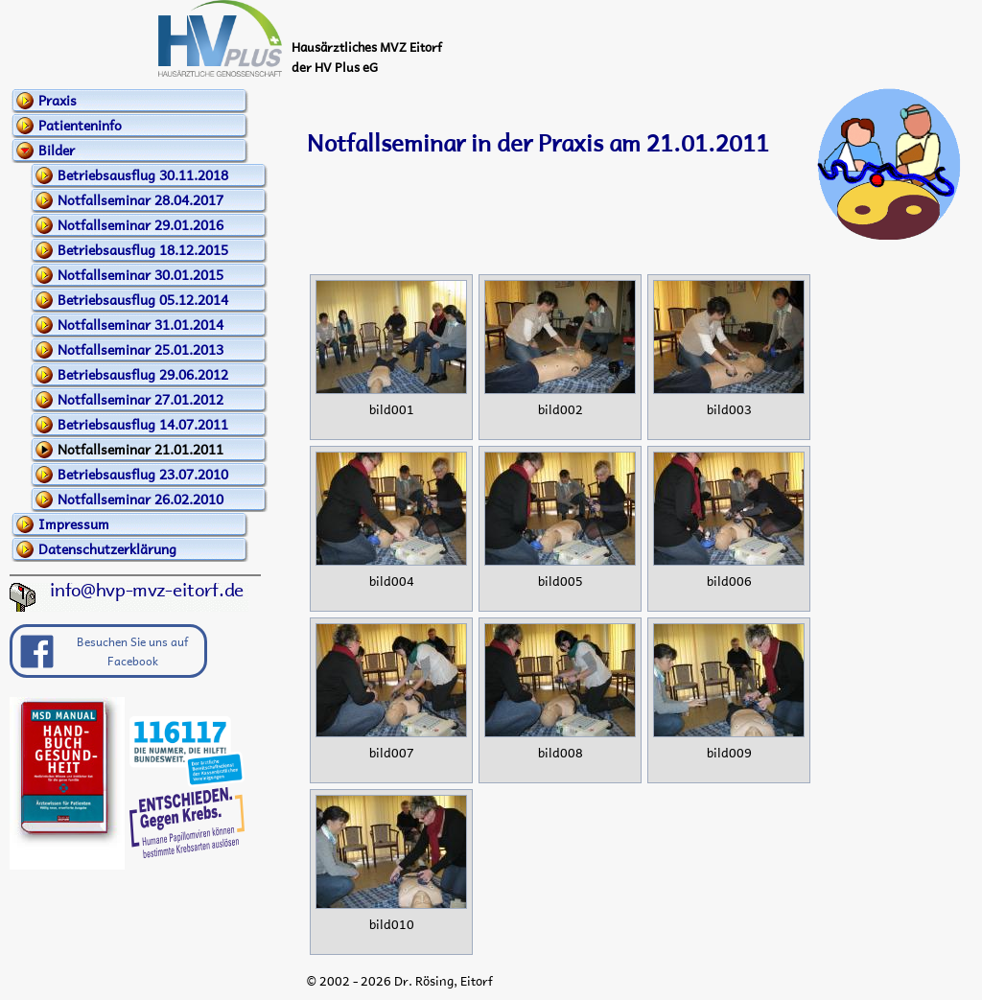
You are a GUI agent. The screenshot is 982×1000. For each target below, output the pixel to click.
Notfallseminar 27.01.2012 (140, 398)
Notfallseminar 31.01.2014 (140, 324)
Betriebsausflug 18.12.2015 (143, 249)
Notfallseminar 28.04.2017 (140, 199)
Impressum (73, 523)
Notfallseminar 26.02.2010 (140, 498)
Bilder (56, 149)
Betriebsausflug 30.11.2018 (143, 174)
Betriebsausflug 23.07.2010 (143, 473)
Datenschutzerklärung (107, 548)
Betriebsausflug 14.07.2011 (143, 423)
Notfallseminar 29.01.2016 (140, 224)
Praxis (57, 99)
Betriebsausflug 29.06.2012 (143, 373)
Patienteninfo (80, 124)
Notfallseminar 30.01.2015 (140, 274)
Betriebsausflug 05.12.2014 (143, 299)
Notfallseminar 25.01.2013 (140, 349)
